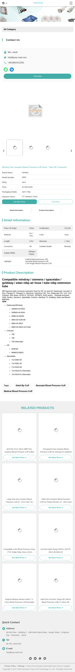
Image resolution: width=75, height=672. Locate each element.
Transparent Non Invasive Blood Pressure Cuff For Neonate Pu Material (55, 450)
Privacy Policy (10, 666)
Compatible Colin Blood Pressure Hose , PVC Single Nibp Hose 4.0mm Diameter (19, 550)
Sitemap (21, 666)
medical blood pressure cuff (18, 391)
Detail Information (16, 210)
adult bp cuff (22, 385)
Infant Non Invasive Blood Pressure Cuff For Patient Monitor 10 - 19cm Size (56, 500)
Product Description (46, 210)
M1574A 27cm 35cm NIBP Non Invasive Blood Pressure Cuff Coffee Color (19, 450)
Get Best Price (19, 202)
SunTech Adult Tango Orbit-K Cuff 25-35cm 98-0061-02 (56, 550)
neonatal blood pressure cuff (50, 385)
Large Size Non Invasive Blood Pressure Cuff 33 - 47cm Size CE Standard (19, 500)
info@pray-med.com (17, 57)
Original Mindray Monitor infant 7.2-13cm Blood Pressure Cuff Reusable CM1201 (19, 601)
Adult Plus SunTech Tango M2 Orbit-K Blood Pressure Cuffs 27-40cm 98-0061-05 (55, 601)
